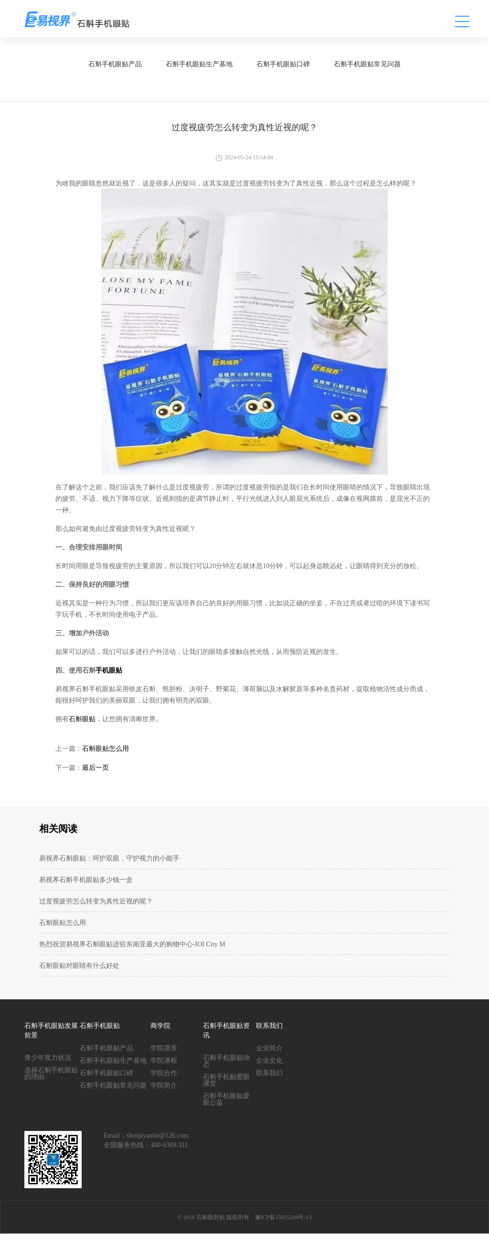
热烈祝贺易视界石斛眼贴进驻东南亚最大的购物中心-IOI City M (132, 944)
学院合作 (163, 1073)
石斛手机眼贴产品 (106, 1048)
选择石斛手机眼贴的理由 (51, 1073)
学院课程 (163, 1060)
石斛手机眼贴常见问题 (113, 1085)
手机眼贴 (109, 670)
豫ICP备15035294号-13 (283, 1217)
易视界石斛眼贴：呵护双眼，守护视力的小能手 (109, 858)
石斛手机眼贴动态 (226, 1061)
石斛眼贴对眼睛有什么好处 (79, 965)
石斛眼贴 (82, 719)
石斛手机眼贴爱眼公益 (226, 1099)
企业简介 (269, 1048)
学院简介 (163, 1085)
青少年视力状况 (47, 1057)
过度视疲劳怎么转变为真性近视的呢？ (96, 901)
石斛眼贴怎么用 (105, 748)
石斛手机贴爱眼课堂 (226, 1080)
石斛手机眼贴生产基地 (113, 1060)
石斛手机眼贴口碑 (106, 1073)
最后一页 (95, 767)
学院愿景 (163, 1048)
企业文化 (269, 1060)
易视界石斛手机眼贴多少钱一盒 (86, 879)
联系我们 (269, 1073)
